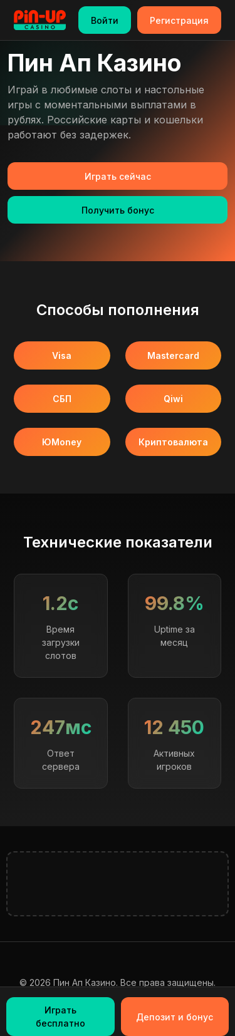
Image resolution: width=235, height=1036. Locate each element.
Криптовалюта (173, 442)
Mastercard (173, 355)
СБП (62, 398)
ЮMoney (61, 442)
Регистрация (179, 20)
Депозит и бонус (174, 1017)
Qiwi (173, 398)
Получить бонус (117, 210)
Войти (104, 20)
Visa (61, 355)
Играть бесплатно (60, 1016)
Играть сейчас (118, 176)
